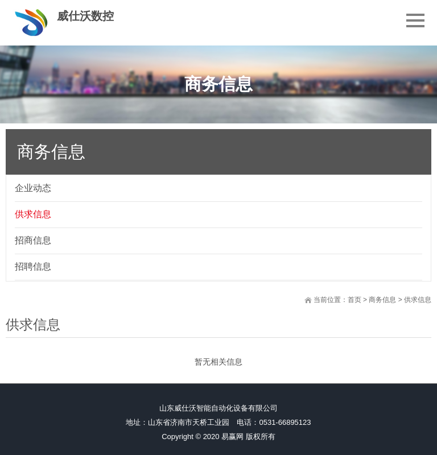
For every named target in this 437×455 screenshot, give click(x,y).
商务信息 (382, 300)
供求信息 (33, 214)
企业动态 (33, 188)
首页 (354, 300)
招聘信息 (33, 266)
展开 (429, 180)
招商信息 (33, 240)
